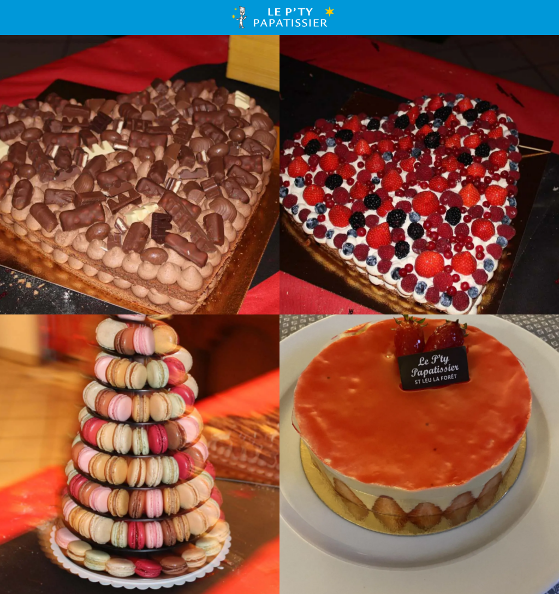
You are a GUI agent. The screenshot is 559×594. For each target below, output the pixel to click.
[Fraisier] (419, 454)
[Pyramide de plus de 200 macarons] (140, 454)
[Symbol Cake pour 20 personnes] (140, 174)
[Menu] (17, 17)
